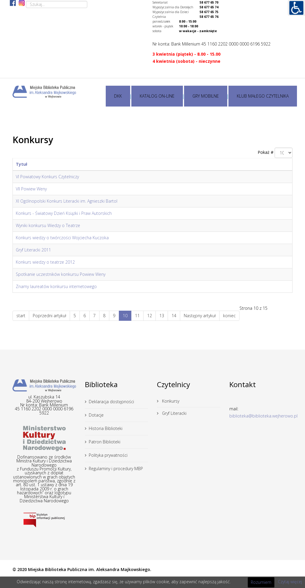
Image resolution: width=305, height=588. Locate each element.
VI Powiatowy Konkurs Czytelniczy (47, 176)
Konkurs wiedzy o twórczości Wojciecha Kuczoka (62, 237)
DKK (118, 96)
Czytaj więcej (290, 581)
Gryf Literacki (173, 413)
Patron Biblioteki (104, 442)
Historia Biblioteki (105, 428)
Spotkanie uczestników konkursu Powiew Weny (60, 274)
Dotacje (96, 415)
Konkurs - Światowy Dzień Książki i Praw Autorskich (64, 213)
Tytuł (21, 164)
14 (174, 315)
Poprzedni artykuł (49, 315)
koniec (229, 315)
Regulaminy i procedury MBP (116, 468)
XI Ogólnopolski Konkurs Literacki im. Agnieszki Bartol (66, 201)
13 (161, 315)
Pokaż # (265, 152)
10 (125, 315)
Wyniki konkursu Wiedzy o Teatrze (48, 225)
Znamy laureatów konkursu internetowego (56, 286)
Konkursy (170, 401)
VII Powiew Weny (31, 189)
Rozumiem (261, 582)
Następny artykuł (200, 315)
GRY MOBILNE (205, 96)
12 (149, 315)
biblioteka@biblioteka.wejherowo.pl (263, 416)
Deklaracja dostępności (111, 401)
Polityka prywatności (108, 455)
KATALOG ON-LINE (157, 96)
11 (137, 315)
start (20, 315)
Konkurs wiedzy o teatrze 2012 (45, 262)
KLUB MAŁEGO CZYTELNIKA (263, 96)
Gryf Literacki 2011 (33, 250)
